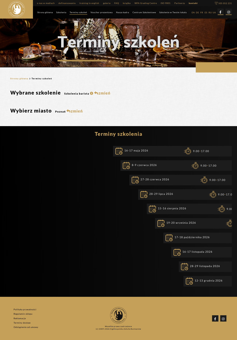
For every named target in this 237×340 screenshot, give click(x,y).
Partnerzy (179, 3)
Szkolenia (61, 12)
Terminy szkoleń (78, 12)
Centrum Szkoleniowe (144, 12)
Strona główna (45, 12)
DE (197, 12)
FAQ (116, 3)
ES (206, 12)
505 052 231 (223, 3)
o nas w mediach (46, 3)
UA (214, 12)
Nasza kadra (122, 12)
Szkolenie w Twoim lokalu (173, 12)
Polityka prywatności (25, 309)
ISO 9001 (165, 3)
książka (127, 3)
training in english (89, 3)
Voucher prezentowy (102, 12)
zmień (102, 93)
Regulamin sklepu (23, 314)
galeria (106, 3)
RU (210, 12)
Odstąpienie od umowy (26, 327)
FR (201, 12)
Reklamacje (20, 318)
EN (193, 12)
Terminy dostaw (22, 323)
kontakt (193, 3)
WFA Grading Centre (146, 3)
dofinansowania (67, 3)
